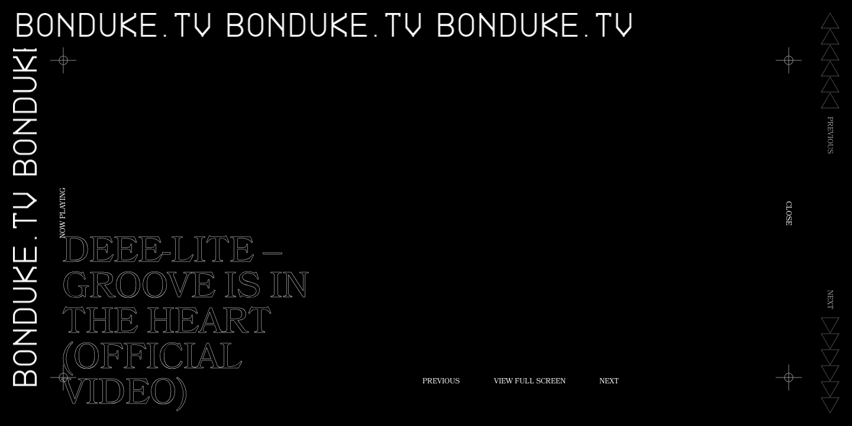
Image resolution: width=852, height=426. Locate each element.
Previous (441, 382)
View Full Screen (530, 382)
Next (609, 382)
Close (787, 213)
